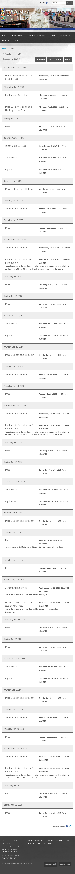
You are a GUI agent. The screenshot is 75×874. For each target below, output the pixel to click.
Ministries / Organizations (37, 35)
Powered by (51, 864)
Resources (63, 35)
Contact (16, 40)
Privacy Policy (65, 864)
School (54, 35)
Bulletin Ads (6, 40)
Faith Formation (17, 35)
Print (67, 59)
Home (4, 35)
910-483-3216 (13, 856)
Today (50, 59)
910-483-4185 (11, 858)
